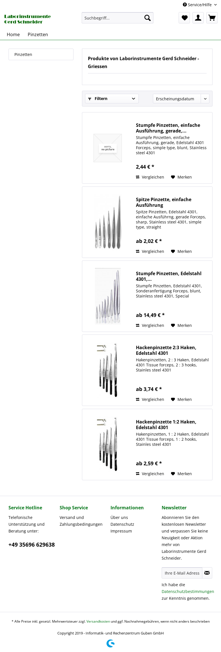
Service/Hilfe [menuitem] (198, 4)
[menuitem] (117, 17)
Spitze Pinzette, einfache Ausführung (163, 202)
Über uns (119, 517)
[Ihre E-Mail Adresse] (182, 573)
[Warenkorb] (212, 17)
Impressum (121, 531)
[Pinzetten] (38, 34)
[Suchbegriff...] (117, 17)
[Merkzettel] (184, 17)
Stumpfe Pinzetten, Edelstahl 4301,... (168, 276)
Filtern (97, 98)
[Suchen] (147, 17)
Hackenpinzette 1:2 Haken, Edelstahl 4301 (166, 424)
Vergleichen (150, 177)
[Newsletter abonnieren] (207, 573)
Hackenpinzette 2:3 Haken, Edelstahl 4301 (166, 350)
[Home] (13, 34)
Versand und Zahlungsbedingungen (81, 521)
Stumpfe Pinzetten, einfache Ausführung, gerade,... (168, 128)
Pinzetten (23, 54)
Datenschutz (122, 524)
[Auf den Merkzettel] (181, 177)
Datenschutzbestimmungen (188, 591)
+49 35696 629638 (31, 544)
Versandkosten (98, 621)
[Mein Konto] (198, 17)
